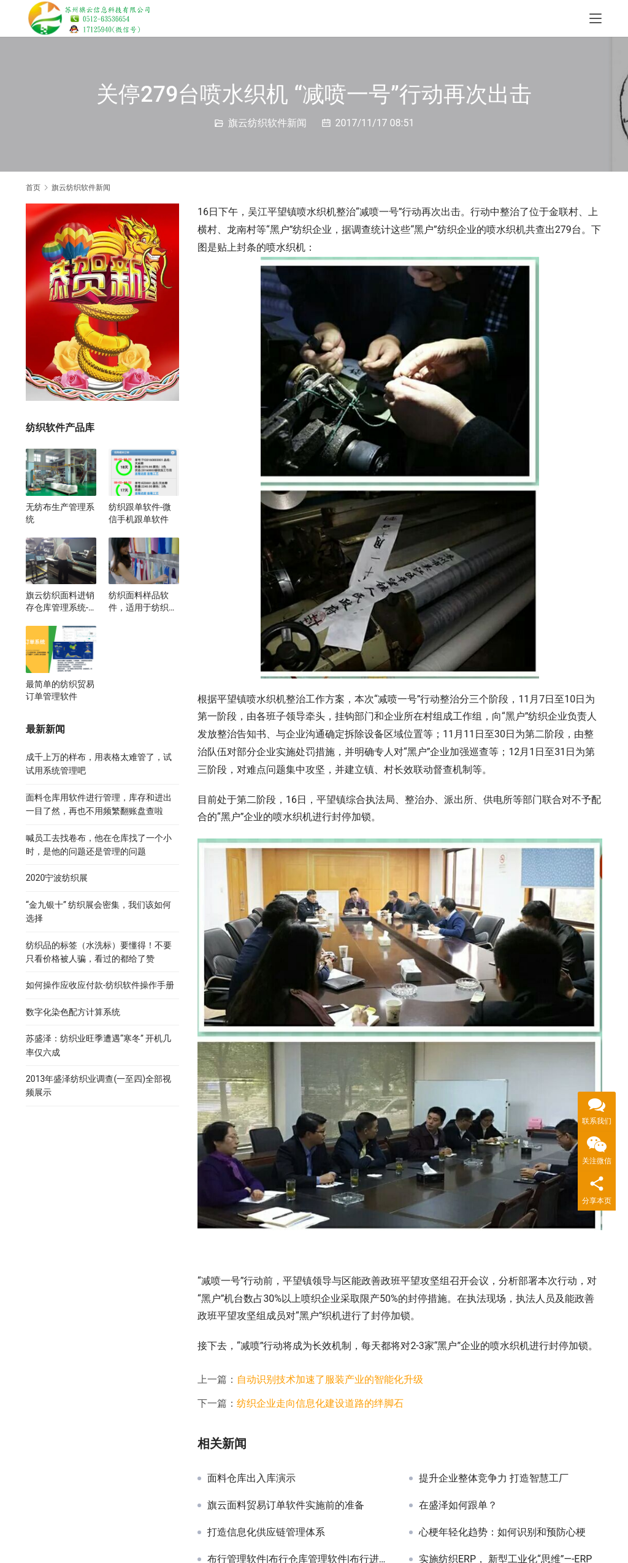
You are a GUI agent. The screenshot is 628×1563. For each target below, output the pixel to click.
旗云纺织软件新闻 (267, 123)
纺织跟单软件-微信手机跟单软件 (140, 513)
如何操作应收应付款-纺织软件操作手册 (100, 985)
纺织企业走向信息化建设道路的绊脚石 (320, 1403)
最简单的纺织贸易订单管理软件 (60, 690)
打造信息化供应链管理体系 (266, 1532)
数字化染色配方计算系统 (73, 1012)
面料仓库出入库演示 (251, 1478)
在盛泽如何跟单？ (458, 1505)
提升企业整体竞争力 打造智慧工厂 (494, 1478)
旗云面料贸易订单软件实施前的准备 (285, 1505)
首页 (33, 187)
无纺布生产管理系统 (60, 513)
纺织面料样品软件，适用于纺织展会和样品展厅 (143, 602)
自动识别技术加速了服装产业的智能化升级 (330, 1379)
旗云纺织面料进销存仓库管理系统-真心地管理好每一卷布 (60, 602)
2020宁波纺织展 (57, 878)
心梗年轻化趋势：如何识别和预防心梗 (502, 1532)
